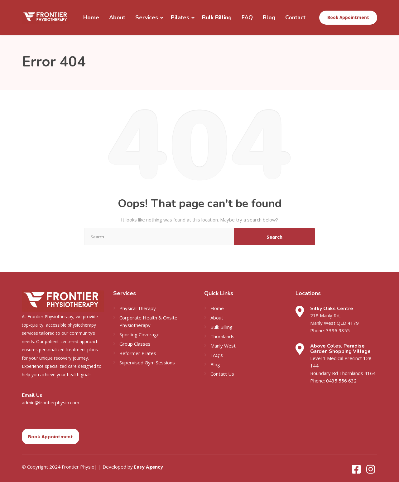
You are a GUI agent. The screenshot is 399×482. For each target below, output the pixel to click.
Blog (269, 17)
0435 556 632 (341, 380)
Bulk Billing (217, 17)
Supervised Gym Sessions (147, 362)
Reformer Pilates (137, 353)
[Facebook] (357, 471)
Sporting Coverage (139, 334)
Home (91, 17)
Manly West (223, 346)
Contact (295, 17)
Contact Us (222, 374)
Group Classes (135, 344)
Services (146, 17)
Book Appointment (348, 17)
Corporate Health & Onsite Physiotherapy (148, 321)
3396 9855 (338, 330)
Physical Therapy (137, 308)
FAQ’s (216, 355)
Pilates (180, 17)
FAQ (247, 17)
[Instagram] (370, 471)
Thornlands (222, 336)
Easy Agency (148, 467)
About (117, 17)
